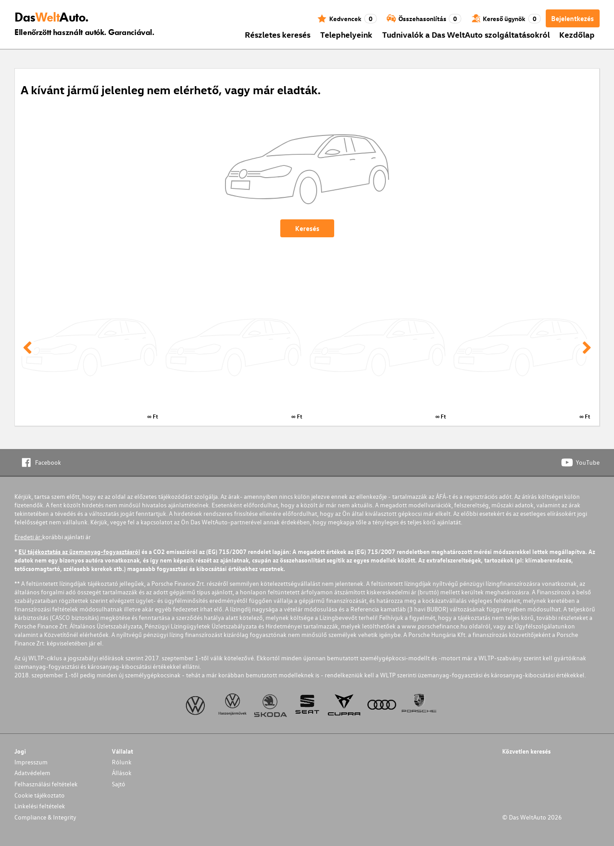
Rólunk (122, 762)
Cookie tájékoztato (39, 795)
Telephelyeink (346, 34)
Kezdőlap (577, 34)
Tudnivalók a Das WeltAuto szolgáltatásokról (466, 34)
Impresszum (31, 762)
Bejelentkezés (572, 18)
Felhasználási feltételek (46, 784)
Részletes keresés (277, 34)
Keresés (307, 228)
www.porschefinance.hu (435, 626)
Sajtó (118, 784)
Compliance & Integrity (45, 817)
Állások (122, 772)
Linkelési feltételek (39, 806)
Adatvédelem (32, 772)
